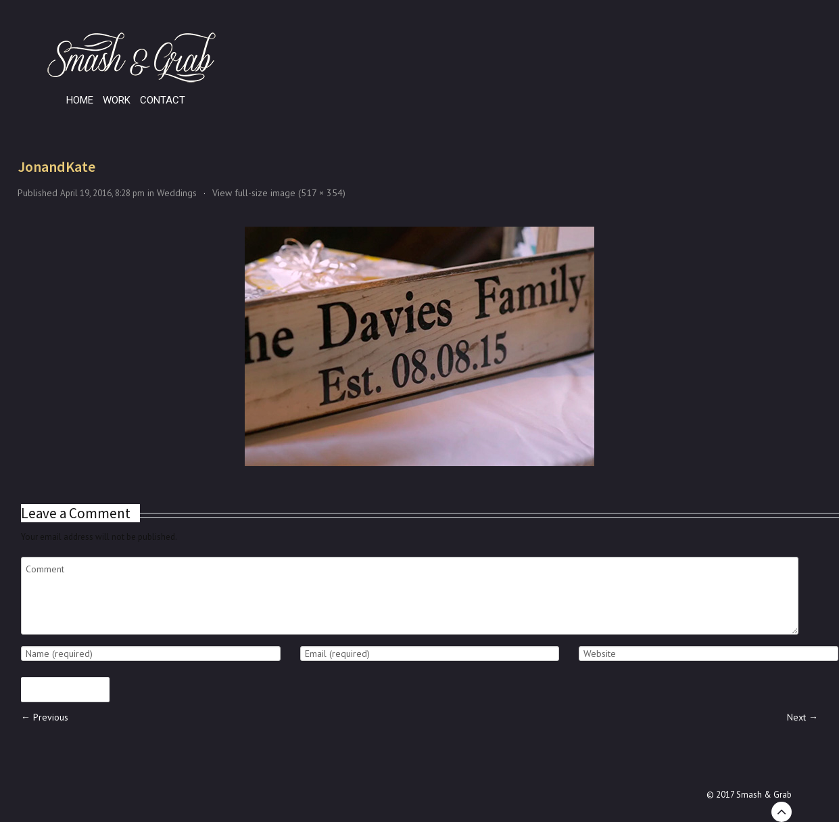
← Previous (44, 717)
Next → (802, 717)
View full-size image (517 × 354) (278, 193)
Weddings (177, 193)
